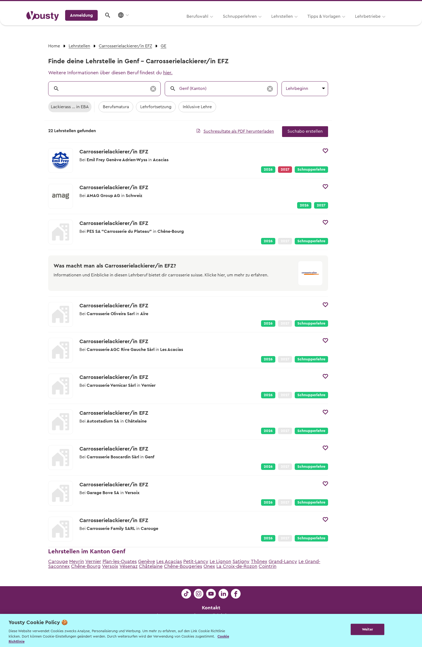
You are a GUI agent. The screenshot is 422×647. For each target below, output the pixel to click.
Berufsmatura (116, 107)
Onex (209, 566)
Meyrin (76, 561)
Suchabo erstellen (305, 131)
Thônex (259, 561)
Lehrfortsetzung (155, 107)
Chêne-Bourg (86, 566)
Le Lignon (220, 561)
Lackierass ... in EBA (70, 107)
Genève (146, 561)
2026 (268, 169)
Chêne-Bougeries (183, 566)
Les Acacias (169, 561)
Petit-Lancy (195, 561)
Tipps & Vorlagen (255, 23)
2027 (321, 205)
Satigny (241, 561)
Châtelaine (151, 566)
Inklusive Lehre (197, 107)
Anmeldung (348, 23)
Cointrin (267, 566)
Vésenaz (128, 566)
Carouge (58, 561)
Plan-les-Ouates (120, 561)
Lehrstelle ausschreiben (372, 6)
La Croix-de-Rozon (236, 566)
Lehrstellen (213, 23)
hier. (168, 72)
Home (54, 46)
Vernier (93, 561)
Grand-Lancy (283, 561)
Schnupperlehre (311, 169)
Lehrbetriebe (299, 23)
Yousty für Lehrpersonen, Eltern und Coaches (295, 6)
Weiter (367, 630)
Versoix (110, 566)
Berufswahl (129, 23)
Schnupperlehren (171, 23)
